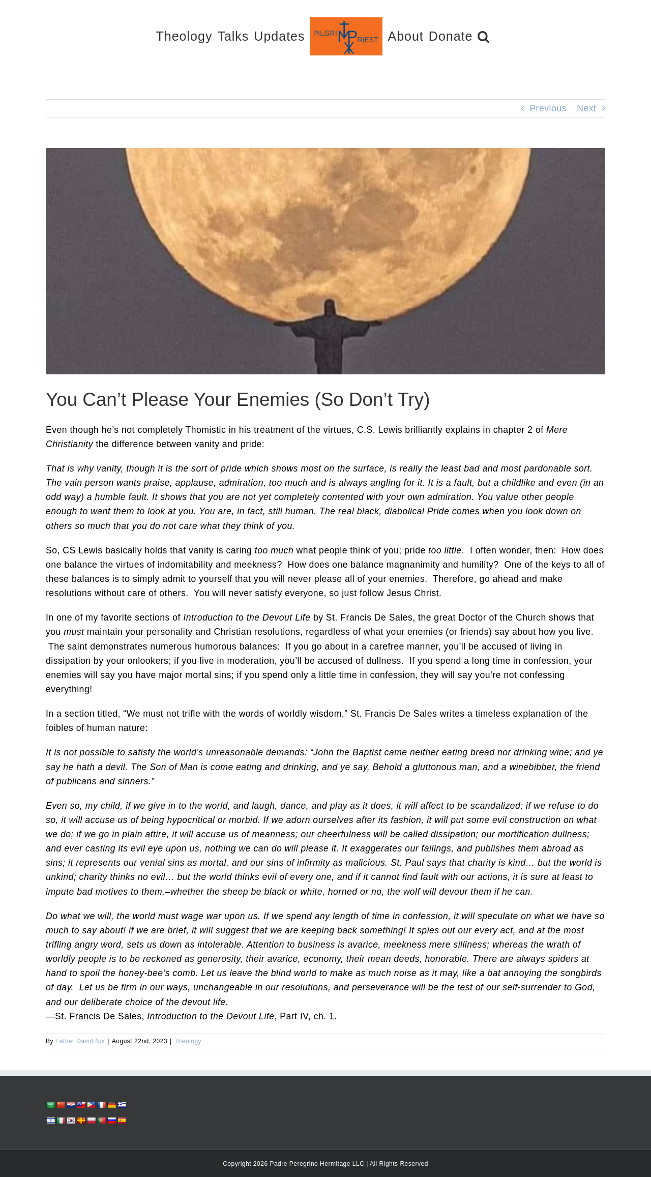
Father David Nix (80, 1041)
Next (586, 108)
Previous (547, 108)
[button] (484, 36)
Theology (187, 1041)
